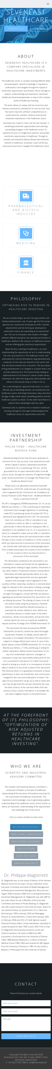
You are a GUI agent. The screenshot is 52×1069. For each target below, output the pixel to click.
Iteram (39, 28)
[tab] (26, 827)
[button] (48, 4)
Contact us (16, 28)
